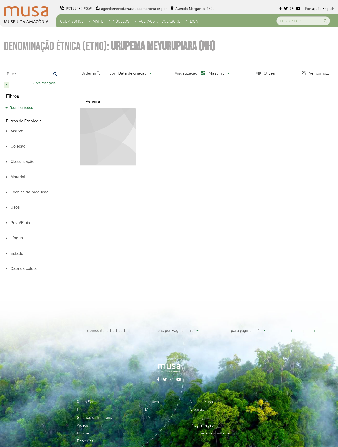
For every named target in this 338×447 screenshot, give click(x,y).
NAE (147, 409)
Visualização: (187, 73)
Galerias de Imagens (94, 417)
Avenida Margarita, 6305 (193, 8)
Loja (194, 21)
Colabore (170, 21)
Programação (202, 425)
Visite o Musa (201, 401)
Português (313, 8)
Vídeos (82, 425)
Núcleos (121, 21)
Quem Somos (72, 21)
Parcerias (85, 440)
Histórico (84, 409)
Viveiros (197, 409)
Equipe (83, 432)
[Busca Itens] (32, 73)
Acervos (147, 21)
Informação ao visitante (210, 432)
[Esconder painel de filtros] (6, 85)
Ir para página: (240, 330)
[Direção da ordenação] (103, 73)
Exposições (199, 417)
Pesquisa (151, 401)
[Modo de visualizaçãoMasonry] (214, 73)
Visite (98, 21)
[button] (291, 331)
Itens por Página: (170, 330)
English (328, 8)
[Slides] (265, 73)
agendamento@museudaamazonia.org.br (131, 8)
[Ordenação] (135, 73)
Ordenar (89, 73)
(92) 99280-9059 (76, 8)
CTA (146, 417)
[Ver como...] (315, 73)
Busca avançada (44, 82)
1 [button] (303, 331)
